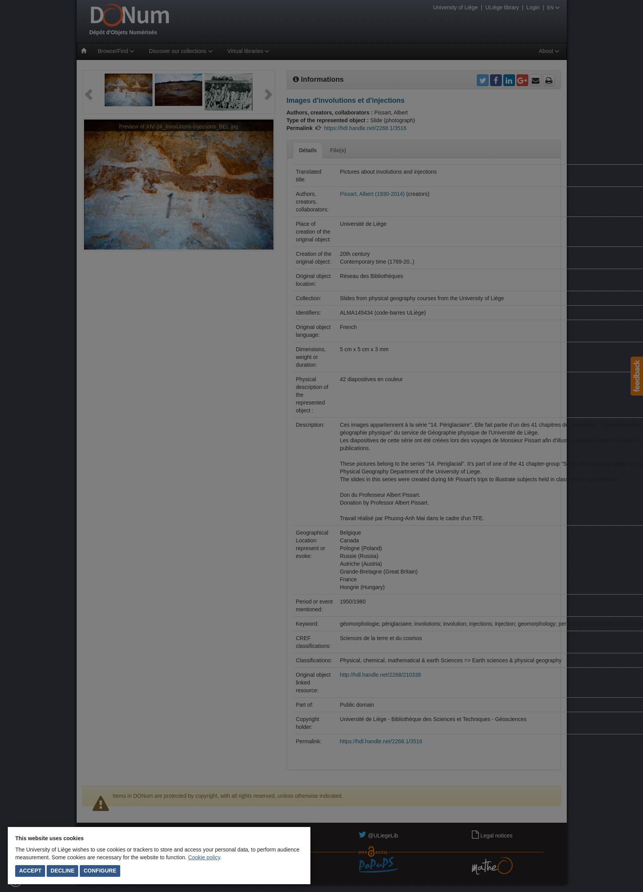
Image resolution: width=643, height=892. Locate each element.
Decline (62, 870)
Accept (30, 870)
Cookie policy (204, 857)
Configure (100, 870)
